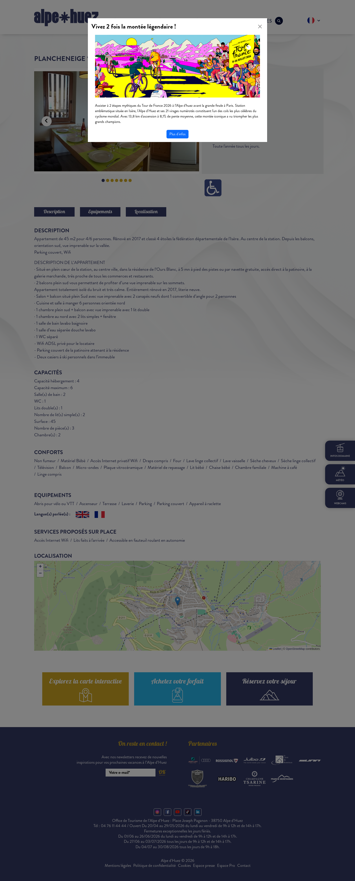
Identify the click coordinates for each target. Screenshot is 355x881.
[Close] (260, 26)
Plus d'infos (177, 134)
